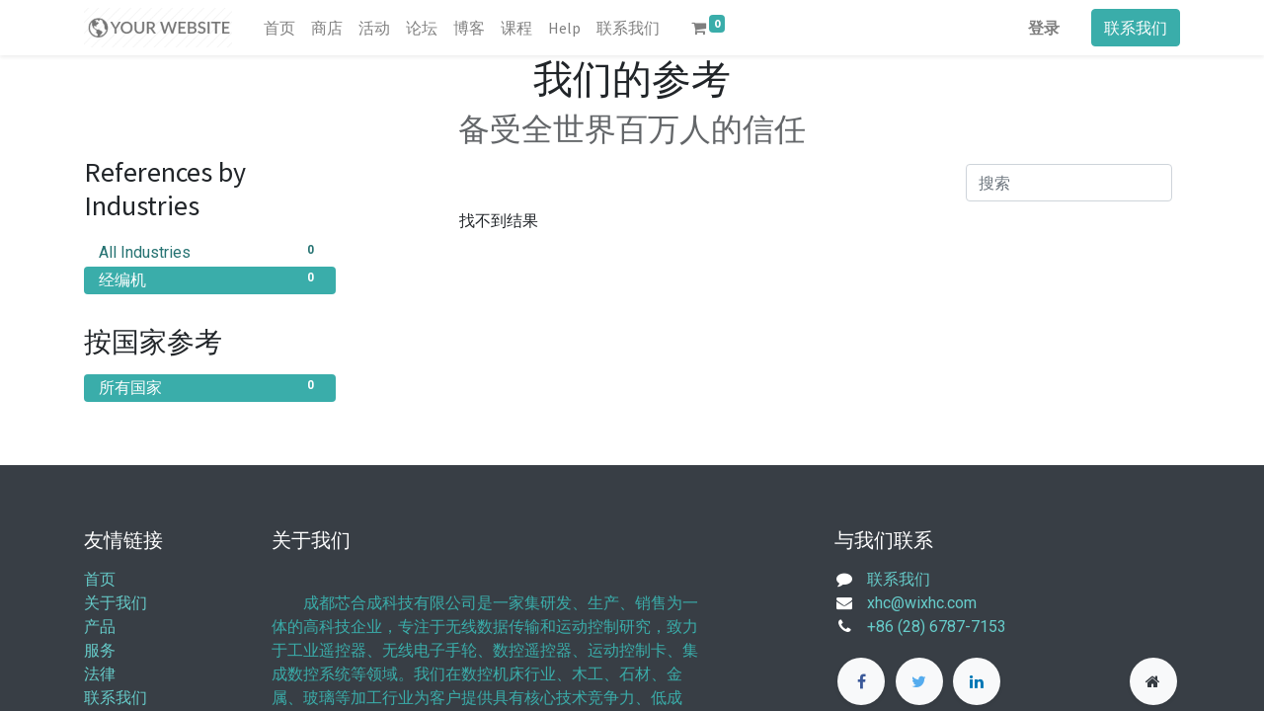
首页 (100, 579)
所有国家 (210, 386)
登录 (1044, 28)
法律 (100, 674)
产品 (100, 626)
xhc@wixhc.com (922, 602)
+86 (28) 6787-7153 (936, 626)
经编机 (210, 279)
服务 (100, 650)
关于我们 (115, 602)
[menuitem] (279, 27)
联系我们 (1135, 28)
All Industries (210, 251)
